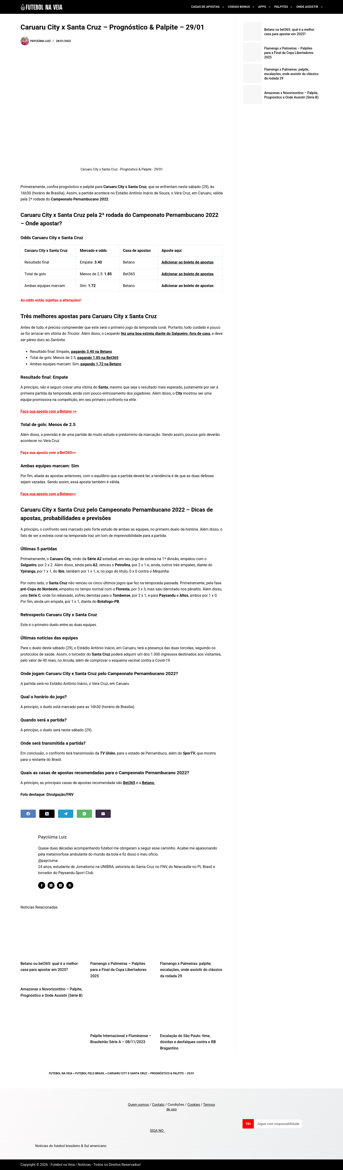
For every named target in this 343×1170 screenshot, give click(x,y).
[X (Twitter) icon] (54, 885)
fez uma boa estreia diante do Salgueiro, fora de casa (165, 333)
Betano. (148, 783)
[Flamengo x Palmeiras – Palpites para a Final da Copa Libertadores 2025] (121, 935)
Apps (265, 7)
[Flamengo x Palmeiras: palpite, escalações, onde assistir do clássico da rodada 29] (191, 935)
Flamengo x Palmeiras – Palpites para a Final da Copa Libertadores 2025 (118, 969)
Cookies (193, 1104)
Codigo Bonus (242, 7)
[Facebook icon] (45, 885)
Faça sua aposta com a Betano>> (48, 494)
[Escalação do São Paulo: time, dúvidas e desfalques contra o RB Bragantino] (191, 1007)
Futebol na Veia (60, 1073)
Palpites (284, 7)
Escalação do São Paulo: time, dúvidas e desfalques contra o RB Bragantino (188, 1042)
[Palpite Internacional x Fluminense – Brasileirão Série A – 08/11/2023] (121, 1007)
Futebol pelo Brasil (90, 1073)
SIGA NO (157, 1130)
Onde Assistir (309, 7)
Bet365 (129, 783)
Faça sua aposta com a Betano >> (49, 411)
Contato (158, 1104)
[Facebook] (28, 814)
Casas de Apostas (208, 7)
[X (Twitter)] (47, 814)
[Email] (103, 814)
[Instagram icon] (64, 885)
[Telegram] (65, 814)
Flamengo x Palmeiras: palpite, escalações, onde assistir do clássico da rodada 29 (191, 969)
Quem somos (138, 1104)
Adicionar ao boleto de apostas (188, 262)
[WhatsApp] (84, 814)
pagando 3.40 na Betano (91, 351)
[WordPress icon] (73, 885)
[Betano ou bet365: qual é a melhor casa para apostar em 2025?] (52, 935)
